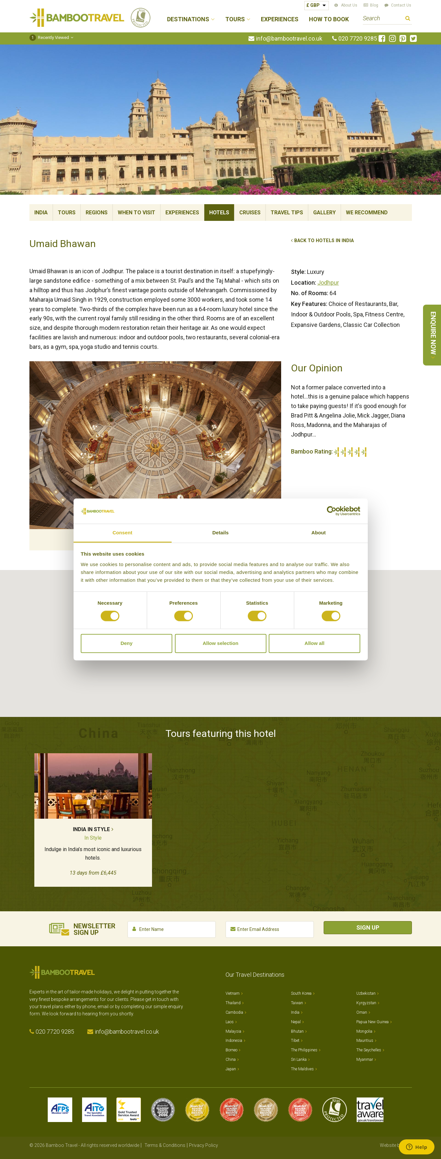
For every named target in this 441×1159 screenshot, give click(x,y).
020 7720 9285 (357, 39)
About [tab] (319, 532)
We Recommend (367, 212)
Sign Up (367, 927)
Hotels (219, 212)
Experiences (279, 19)
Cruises (250, 212)
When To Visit (136, 212)
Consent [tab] (122, 532)
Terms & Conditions (164, 1145)
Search (408, 19)
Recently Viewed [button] (49, 37)
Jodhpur (328, 282)
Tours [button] (235, 19)
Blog (374, 5)
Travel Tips (287, 212)
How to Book (329, 19)
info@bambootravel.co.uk (289, 39)
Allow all (315, 643)
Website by (396, 1145)
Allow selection (220, 643)
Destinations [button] (188, 19)
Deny (127, 643)
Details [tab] (220, 532)
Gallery (324, 212)
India (41, 212)
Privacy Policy (203, 1145)
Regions (97, 212)
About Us (349, 5)
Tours (67, 212)
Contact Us (401, 5)
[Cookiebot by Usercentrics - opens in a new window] (331, 511)
